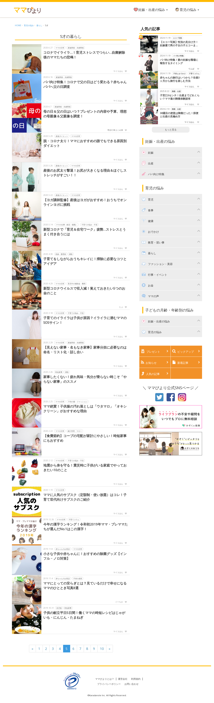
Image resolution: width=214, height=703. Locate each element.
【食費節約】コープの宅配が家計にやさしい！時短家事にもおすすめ (85, 438)
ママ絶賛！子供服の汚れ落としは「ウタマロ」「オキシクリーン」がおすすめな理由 (85, 408)
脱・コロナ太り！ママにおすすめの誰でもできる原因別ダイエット (85, 143)
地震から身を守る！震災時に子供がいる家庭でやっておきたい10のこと (85, 467)
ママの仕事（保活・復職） (66, 224)
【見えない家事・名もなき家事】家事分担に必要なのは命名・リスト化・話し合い (85, 349)
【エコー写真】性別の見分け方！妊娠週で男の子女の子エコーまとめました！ (179, 43)
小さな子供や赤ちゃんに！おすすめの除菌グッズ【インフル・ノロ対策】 (85, 556)
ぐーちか (119, 602)
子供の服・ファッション (77, 401)
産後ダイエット (62, 136)
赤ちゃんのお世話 (63, 549)
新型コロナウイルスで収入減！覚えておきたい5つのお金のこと (84, 290)
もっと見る (171, 129)
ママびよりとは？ (104, 679)
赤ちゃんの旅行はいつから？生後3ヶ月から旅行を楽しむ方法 (179, 79)
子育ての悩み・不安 (89, 224)
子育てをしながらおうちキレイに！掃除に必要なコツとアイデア (85, 261)
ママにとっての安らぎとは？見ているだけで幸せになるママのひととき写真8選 (85, 585)
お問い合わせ (131, 684)
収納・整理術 (60, 254)
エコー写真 (177, 38)
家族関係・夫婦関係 (76, 47)
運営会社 (122, 679)
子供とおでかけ (179, 73)
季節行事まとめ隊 (115, 130)
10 (102, 648)
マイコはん (118, 71)
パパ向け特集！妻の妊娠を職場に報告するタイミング (179, 61)
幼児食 (59, 608)
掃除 (71, 254)
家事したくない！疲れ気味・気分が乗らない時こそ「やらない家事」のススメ (85, 379)
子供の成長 (77, 578)
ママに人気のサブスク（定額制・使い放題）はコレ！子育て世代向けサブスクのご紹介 (85, 497)
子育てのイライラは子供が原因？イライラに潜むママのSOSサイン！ (85, 320)
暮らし (39, 25)
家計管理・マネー (75, 431)
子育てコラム (74, 519)
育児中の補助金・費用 (76, 283)
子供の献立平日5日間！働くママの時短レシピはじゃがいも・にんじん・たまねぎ (84, 615)
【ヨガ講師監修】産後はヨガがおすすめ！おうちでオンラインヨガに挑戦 (85, 202)
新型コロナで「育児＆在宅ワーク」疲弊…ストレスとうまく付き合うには (84, 231)
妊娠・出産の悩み (150, 9)
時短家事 (58, 372)
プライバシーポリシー (109, 684)
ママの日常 (59, 47)
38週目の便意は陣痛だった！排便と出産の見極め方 (179, 115)
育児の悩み (187, 9)
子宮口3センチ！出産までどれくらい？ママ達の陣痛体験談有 (179, 97)
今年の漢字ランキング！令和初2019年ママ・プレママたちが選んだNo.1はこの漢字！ (85, 526)
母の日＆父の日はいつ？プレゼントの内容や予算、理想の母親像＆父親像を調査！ (85, 113)
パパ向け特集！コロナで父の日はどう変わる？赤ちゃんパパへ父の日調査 (85, 84)
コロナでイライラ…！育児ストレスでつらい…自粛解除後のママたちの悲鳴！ (84, 54)
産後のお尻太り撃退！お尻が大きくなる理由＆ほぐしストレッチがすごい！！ (85, 172)
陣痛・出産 (176, 91)
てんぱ (191, 69)
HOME (18, 25)
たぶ (121, 307)
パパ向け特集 (178, 55)
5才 (46, 25)
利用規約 (136, 679)
